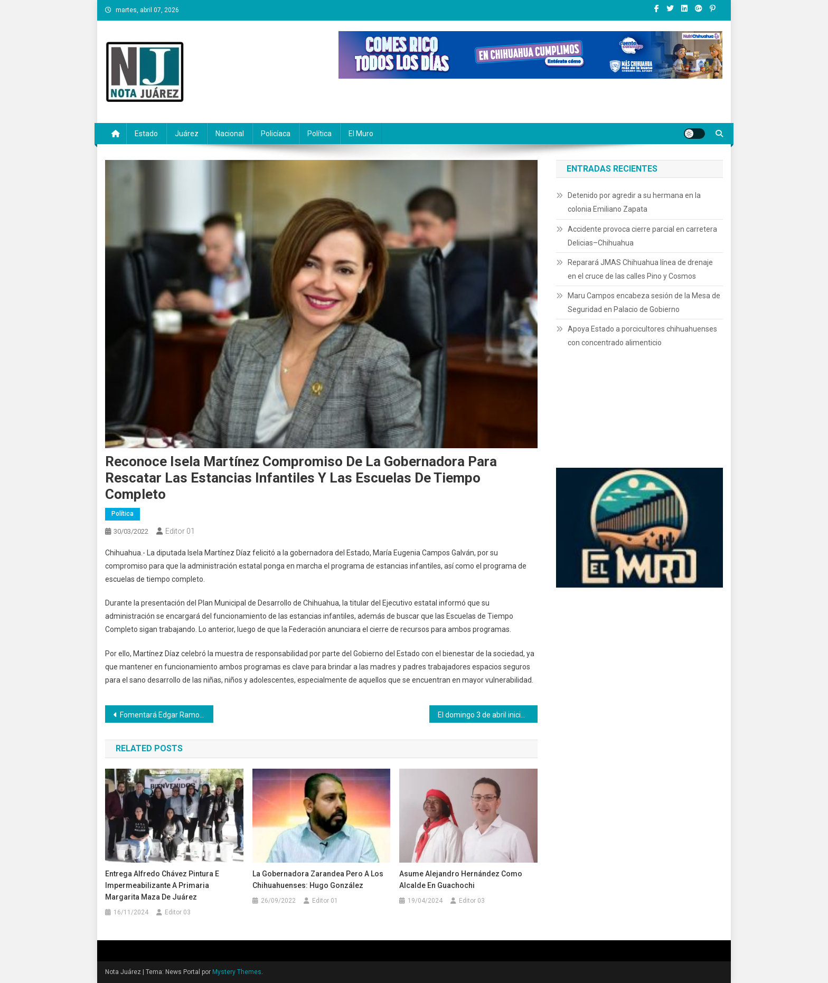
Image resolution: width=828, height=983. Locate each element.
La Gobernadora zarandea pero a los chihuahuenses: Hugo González (317, 879)
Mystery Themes (236, 972)
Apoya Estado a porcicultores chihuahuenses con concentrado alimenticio (642, 336)
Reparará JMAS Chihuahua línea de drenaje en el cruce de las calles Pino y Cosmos (640, 269)
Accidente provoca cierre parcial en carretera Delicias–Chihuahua (642, 236)
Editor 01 (180, 531)
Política (319, 133)
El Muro (361, 133)
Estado (146, 133)
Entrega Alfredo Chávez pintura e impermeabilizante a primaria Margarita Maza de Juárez (162, 885)
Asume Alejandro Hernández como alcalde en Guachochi (460, 879)
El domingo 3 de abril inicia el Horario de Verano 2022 (488, 715)
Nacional (229, 133)
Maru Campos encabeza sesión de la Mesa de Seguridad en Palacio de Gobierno (644, 302)
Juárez (187, 133)
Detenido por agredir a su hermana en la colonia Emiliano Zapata (634, 202)
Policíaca (275, 133)
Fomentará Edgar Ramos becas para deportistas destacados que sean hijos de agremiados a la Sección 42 (166, 715)
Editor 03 (178, 912)
